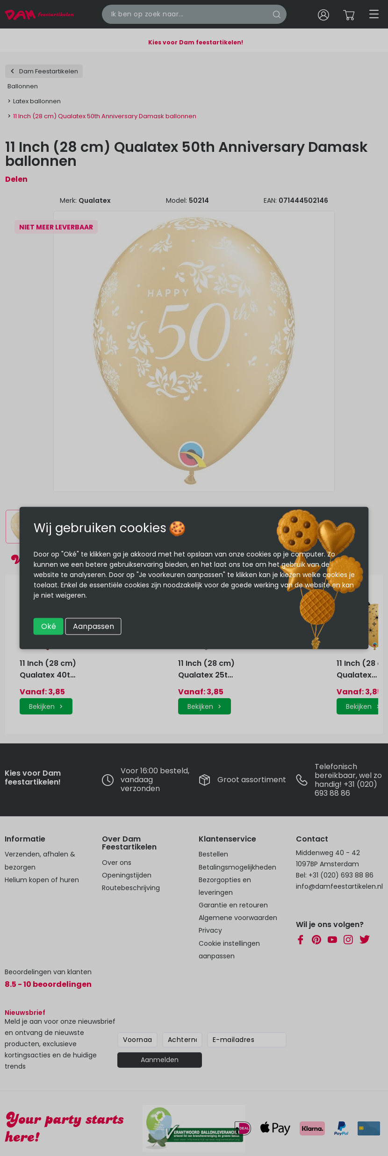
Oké (48, 626)
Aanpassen (93, 626)
